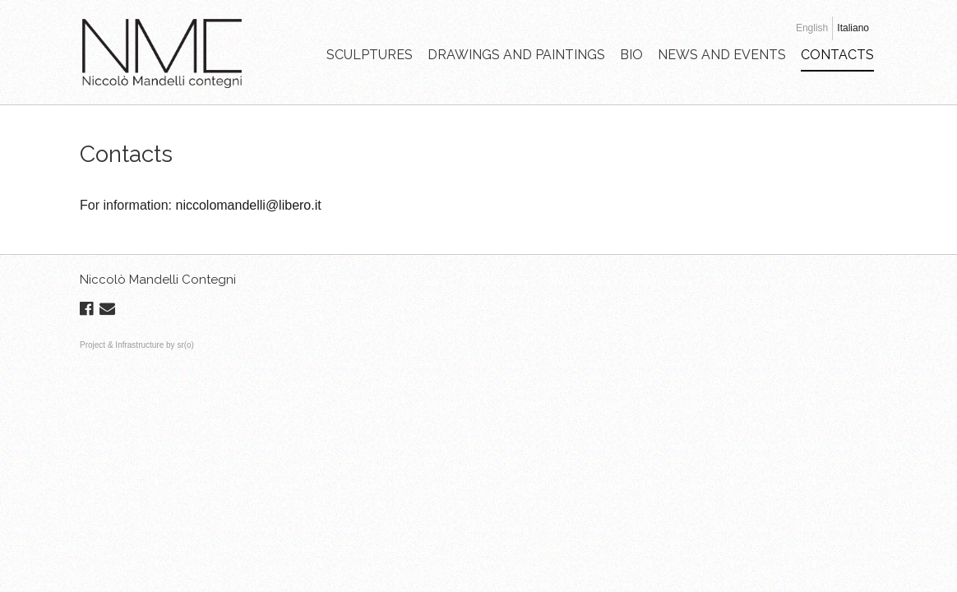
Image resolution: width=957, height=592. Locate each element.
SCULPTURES (369, 54)
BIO (631, 54)
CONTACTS (837, 54)
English (812, 28)
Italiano (853, 28)
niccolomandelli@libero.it (248, 205)
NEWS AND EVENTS (722, 54)
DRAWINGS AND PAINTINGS (516, 54)
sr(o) (185, 344)
